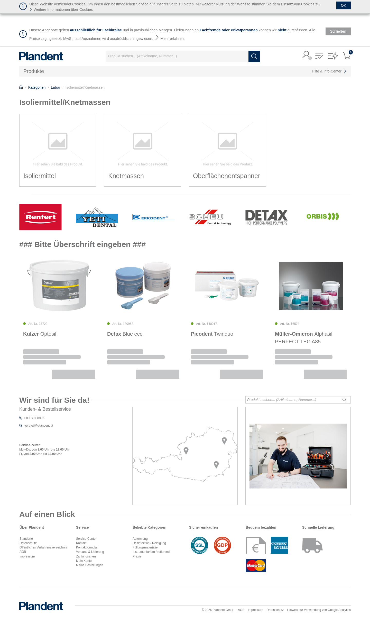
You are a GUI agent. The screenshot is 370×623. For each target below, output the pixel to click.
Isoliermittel (39, 175)
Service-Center (86, 538)
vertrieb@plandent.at (38, 425)
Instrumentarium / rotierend (151, 552)
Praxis (137, 556)
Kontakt (81, 543)
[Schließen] (343, 5)
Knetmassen (126, 175)
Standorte (26, 538)
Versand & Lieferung (90, 552)
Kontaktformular (87, 547)
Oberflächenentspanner (226, 175)
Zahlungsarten (86, 556)
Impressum (27, 556)
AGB (23, 552)
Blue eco (125, 334)
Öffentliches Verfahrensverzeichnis (43, 547)
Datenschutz (28, 543)
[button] (306, 55)
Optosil (39, 334)
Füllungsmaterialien (146, 547)
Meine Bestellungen (89, 565)
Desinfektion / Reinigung (149, 543)
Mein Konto (84, 561)
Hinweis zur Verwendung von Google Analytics (319, 610)
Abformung (140, 538)
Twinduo (212, 334)
